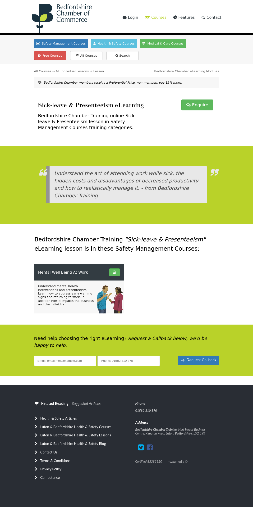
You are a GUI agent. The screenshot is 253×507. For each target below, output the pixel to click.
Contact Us (48, 452)
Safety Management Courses (61, 43)
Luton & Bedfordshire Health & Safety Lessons (75, 435)
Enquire (197, 104)
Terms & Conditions (55, 460)
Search (122, 55)
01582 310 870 (146, 410)
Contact (211, 17)
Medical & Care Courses (162, 43)
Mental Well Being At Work (63, 272)
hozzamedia (176, 461)
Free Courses (50, 55)
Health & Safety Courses (114, 43)
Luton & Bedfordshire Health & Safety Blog (73, 443)
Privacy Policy (50, 469)
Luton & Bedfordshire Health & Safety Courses (75, 427)
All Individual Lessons (72, 71)
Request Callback (198, 360)
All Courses (86, 55)
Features (184, 17)
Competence (50, 477)
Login (130, 17)
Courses (155, 17)
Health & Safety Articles (58, 418)
